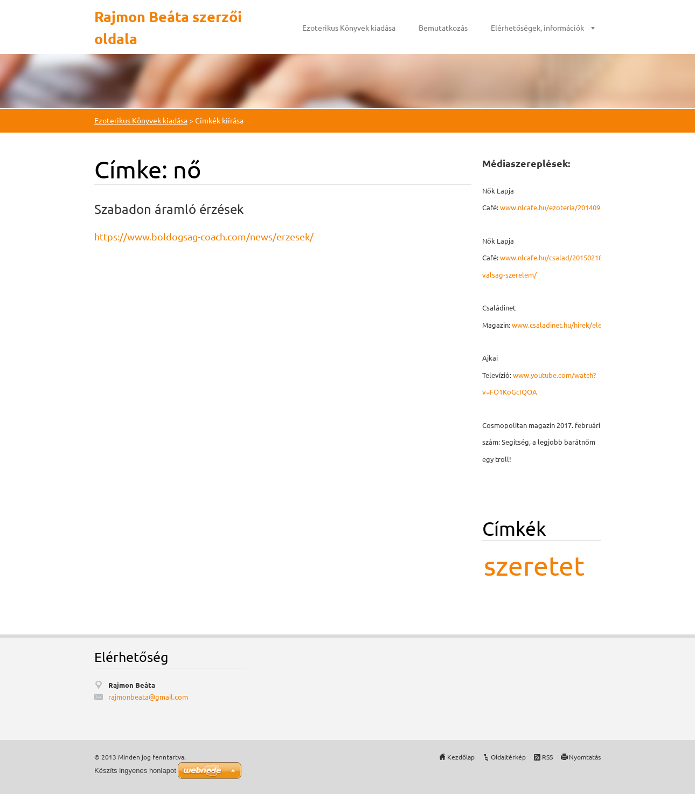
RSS (547, 756)
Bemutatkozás (443, 27)
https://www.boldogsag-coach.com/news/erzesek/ (204, 236)
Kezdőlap (461, 756)
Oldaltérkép (508, 756)
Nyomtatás (585, 756)
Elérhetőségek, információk (537, 27)
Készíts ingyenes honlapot (135, 771)
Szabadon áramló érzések (169, 209)
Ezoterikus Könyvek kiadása (348, 27)
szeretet (534, 565)
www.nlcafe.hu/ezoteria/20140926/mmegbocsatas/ (581, 207)
